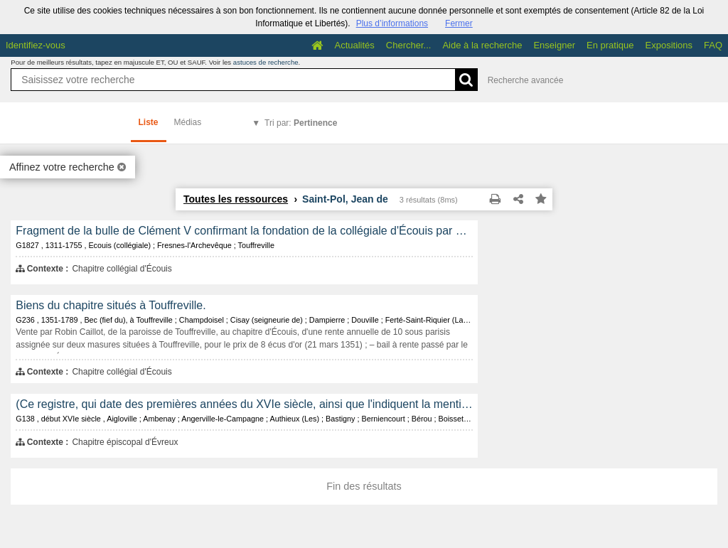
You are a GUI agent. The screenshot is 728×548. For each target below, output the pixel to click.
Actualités (354, 45)
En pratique (610, 45)
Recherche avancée (526, 80)
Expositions (669, 45)
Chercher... (409, 45)
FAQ (713, 45)
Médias (188, 122)
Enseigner (554, 45)
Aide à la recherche (482, 45)
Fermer (459, 23)
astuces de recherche (266, 62)
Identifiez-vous (35, 45)
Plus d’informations (392, 23)
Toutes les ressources (235, 199)
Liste (149, 122)
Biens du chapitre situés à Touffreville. (110, 305)
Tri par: (300, 123)
